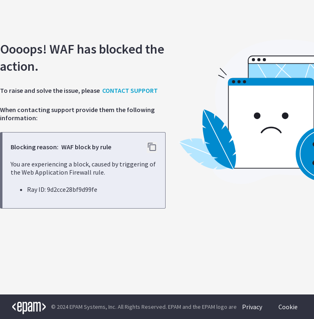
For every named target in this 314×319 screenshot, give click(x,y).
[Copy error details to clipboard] (152, 147)
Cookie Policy (288, 311)
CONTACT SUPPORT (130, 90)
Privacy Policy (252, 311)
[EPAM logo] (23, 306)
